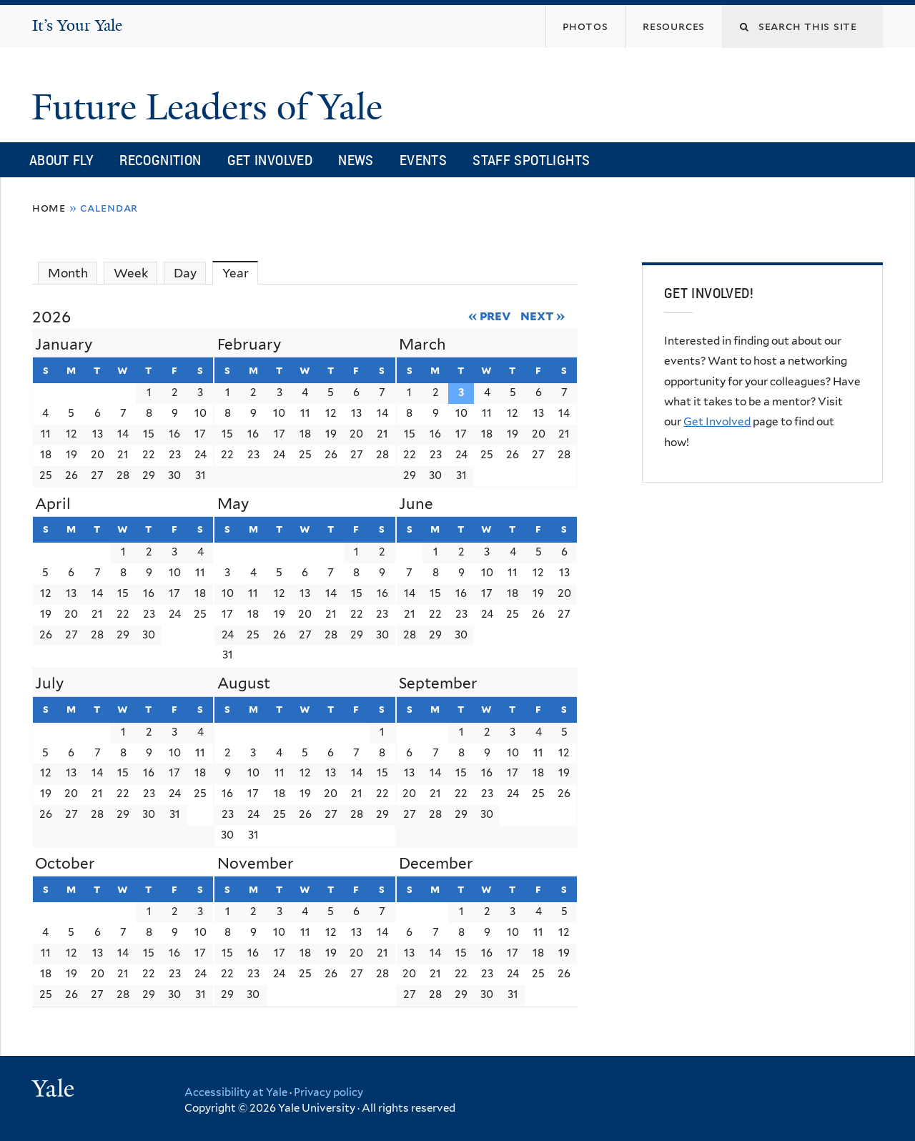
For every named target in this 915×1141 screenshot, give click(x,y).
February (249, 344)
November (255, 863)
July (49, 683)
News (356, 159)
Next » (542, 315)
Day (185, 273)
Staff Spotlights (531, 159)
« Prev (490, 315)
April (53, 504)
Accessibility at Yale (235, 1092)
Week (131, 273)
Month (68, 273)
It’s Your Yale (77, 25)
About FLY (61, 159)
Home (49, 207)
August (243, 683)
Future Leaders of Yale (211, 107)
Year (240, 272)
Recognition (160, 159)
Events (423, 159)
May (233, 504)
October (65, 863)
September (438, 683)
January (63, 344)
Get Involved (270, 159)
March (422, 344)
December (436, 863)
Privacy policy (328, 1092)
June (416, 504)
